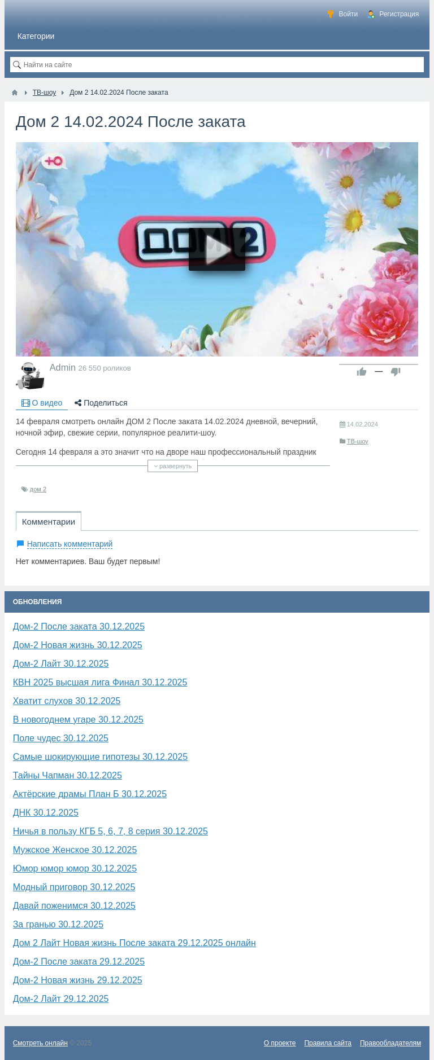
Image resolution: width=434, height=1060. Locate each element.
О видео (42, 402)
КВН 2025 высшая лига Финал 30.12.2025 (100, 682)
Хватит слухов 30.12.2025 (67, 701)
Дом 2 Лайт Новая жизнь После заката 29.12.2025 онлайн (134, 943)
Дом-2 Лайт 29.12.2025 (61, 999)
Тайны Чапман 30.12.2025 (67, 775)
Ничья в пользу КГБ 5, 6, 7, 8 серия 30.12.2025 (110, 831)
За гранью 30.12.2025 (58, 924)
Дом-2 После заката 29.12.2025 (79, 961)
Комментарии (48, 521)
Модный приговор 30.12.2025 (74, 887)
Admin (63, 367)
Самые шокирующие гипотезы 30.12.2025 (100, 757)
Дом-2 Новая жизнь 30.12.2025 (77, 645)
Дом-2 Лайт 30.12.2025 (61, 663)
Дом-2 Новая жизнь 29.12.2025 (77, 980)
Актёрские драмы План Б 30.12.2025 (90, 794)
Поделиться (101, 402)
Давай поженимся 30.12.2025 (74, 906)
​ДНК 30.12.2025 (46, 812)
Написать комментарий (70, 543)
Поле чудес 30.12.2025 (60, 738)
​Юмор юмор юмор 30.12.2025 (75, 868)
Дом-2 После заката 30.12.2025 (79, 626)
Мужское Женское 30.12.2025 (75, 850)
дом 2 (38, 489)
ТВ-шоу (357, 441)
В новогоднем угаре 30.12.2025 (78, 719)
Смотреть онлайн (40, 1043)
